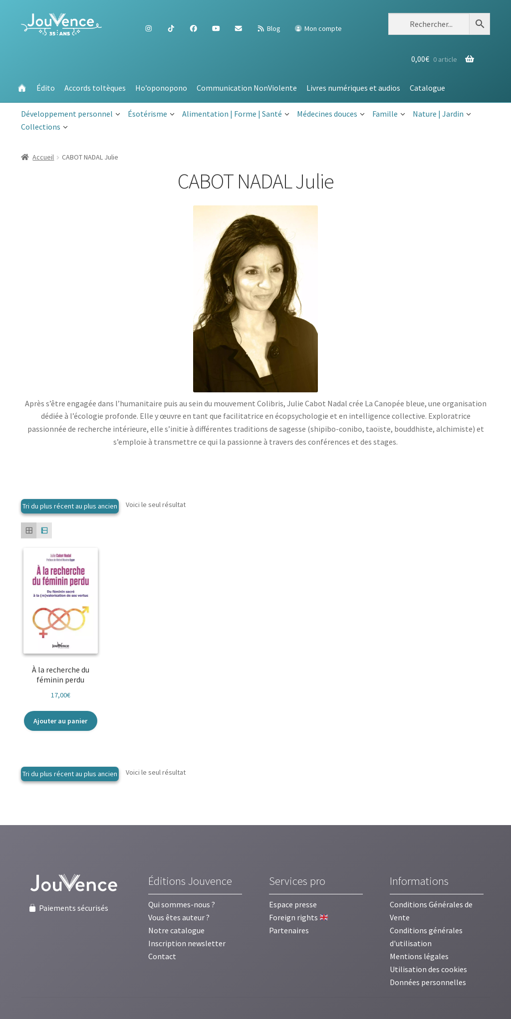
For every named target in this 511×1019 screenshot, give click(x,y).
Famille (388, 114)
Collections (44, 127)
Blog (268, 28)
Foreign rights (298, 917)
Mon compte (318, 28)
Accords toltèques (95, 88)
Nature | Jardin (442, 114)
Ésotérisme (151, 114)
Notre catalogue (176, 930)
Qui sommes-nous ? (181, 904)
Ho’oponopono (161, 88)
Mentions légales (419, 956)
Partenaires (289, 930)
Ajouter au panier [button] (60, 720)
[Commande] (70, 506)
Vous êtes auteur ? (179, 917)
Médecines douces (331, 114)
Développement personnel (70, 114)
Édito (45, 88)
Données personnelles (428, 982)
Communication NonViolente (247, 88)
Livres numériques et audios (353, 88)
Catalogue (427, 88)
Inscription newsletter (187, 943)
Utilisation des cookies (428, 969)
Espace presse (293, 904)
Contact (162, 956)
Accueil (43, 157)
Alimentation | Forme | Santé (235, 114)
